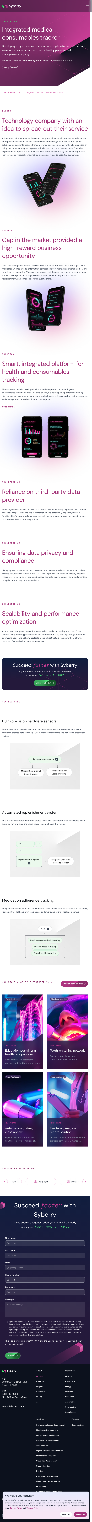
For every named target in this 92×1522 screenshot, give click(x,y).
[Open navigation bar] (87, 6)
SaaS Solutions (42, 1445)
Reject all (66, 1514)
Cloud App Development (46, 1461)
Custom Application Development (50, 1425)
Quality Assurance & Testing (48, 1481)
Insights (39, 1386)
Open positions (78, 1425)
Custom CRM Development (47, 1440)
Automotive (70, 1402)
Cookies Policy (32, 1508)
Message (9, 1299)
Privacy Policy (63, 1329)
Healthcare (70, 1381)
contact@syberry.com (13, 1406)
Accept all (80, 1514)
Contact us (40, 1391)
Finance (68, 1376)
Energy (68, 1386)
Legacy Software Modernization (49, 1450)
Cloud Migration (43, 1466)
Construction (70, 1407)
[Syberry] (11, 6)
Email (7, 1262)
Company (10, 1287)
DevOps (39, 1471)
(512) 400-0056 (10, 1394)
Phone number (12, 1275)
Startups (69, 1391)
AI (37, 1402)
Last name (10, 1250)
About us (40, 1381)
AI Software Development (47, 1476)
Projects (39, 1376)
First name (10, 1238)
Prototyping (41, 1486)
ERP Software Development (47, 1435)
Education (69, 1397)
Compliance (70, 1412)
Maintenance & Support (46, 1456)
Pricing (39, 1397)
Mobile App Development (47, 1430)
